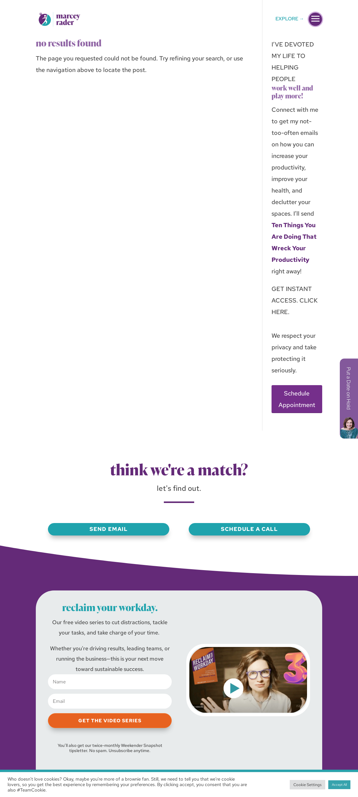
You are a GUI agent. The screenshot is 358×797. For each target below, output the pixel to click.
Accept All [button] (339, 784)
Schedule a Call (249, 528)
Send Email (109, 528)
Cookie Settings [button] (307, 784)
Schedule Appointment (297, 399)
